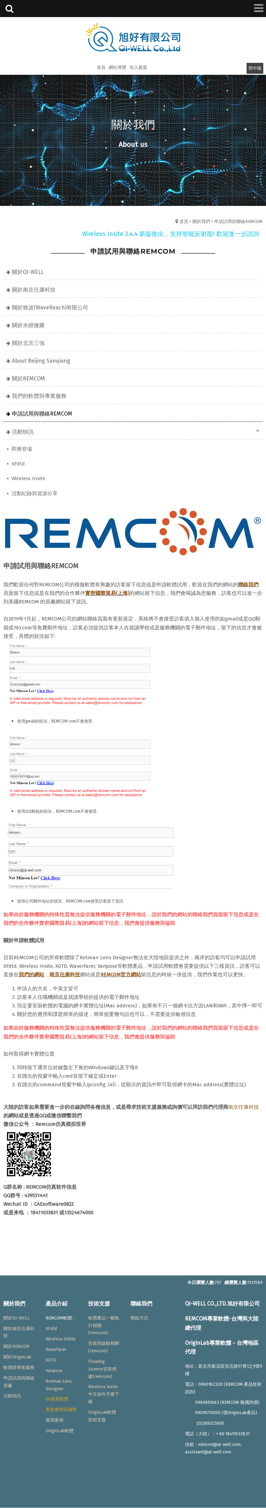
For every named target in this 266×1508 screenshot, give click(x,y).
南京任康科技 (243, 1107)
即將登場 (21, 449)
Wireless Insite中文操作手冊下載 (103, 1394)
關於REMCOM (28, 378)
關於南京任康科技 (34, 290)
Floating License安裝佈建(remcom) (102, 1369)
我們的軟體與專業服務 (39, 396)
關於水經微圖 (28, 325)
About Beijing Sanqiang (41, 361)
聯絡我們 (248, 585)
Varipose (54, 1370)
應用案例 (54, 1420)
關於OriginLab (17, 1356)
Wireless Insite (27, 478)
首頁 (183, 221)
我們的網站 (31, 975)
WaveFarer (56, 1349)
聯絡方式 (139, 1318)
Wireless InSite (61, 1338)
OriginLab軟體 (60, 1430)
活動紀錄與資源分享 (34, 493)
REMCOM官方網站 (120, 975)
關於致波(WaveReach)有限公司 (50, 307)
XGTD (51, 1360)
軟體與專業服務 (18, 1367)
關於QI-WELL (28, 272)
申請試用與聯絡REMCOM (238, 221)
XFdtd (17, 464)
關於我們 (201, 221)
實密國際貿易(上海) (107, 593)
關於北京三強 (28, 343)
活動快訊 (23, 432)
